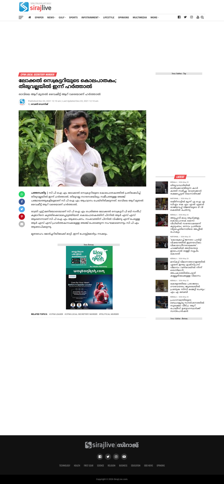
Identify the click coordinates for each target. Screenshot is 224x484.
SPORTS (73, 17)
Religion (111, 465)
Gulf (61, 17)
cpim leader (56, 314)
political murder (109, 314)
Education (135, 465)
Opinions (161, 465)
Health (77, 465)
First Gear (88, 465)
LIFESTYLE (108, 17)
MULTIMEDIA (140, 17)
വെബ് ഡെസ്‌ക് (39, 104)
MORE (154, 17)
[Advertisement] (148, 8)
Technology (64, 465)
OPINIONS (123, 17)
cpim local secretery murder (81, 314)
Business (123, 465)
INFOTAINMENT (89, 17)
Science (100, 465)
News (50, 17)
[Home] (29, 17)
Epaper (39, 17)
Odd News (148, 465)
